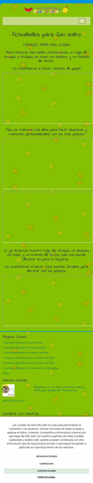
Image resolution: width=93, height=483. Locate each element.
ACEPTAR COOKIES (46, 471)
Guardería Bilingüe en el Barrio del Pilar (26, 352)
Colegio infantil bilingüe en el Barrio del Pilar (29, 357)
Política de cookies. (46, 477)
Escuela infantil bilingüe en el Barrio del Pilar (29, 362)
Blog (6, 373)
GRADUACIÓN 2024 (13, 401)
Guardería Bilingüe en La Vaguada (23, 342)
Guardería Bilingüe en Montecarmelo (25, 347)
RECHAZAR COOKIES (46, 456)
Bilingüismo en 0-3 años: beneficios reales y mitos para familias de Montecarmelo (59, 389)
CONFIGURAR (46, 464)
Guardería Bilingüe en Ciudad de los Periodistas (31, 368)
